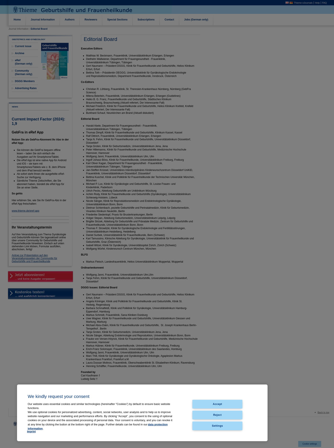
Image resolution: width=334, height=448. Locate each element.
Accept (217, 404)
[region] (142, 412)
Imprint (31, 431)
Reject (217, 414)
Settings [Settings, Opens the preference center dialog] (217, 425)
